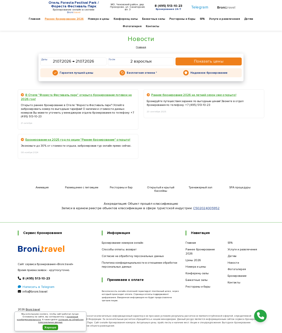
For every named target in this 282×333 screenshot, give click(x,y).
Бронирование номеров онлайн (122, 243)
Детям (248, 18)
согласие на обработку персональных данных (61, 321)
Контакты (152, 26)
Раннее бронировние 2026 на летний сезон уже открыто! (191, 95)
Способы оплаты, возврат (119, 249)
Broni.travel (33, 309)
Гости (112, 59)
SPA (202, 18)
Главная (34, 18)
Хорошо (50, 327)
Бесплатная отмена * (142, 73)
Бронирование (237, 276)
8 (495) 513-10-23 (168, 6)
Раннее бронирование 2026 (64, 18)
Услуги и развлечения (224, 18)
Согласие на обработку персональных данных (133, 256)
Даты (44, 59)
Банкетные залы (153, 18)
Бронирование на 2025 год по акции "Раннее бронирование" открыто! (75, 140)
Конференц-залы (126, 18)
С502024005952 (206, 208)
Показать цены (209, 61)
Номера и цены (98, 18)
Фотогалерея (132, 26)
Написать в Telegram (36, 287)
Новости (233, 263)
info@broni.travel (32, 291)
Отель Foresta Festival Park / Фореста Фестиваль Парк (74, 4)
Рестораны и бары (182, 18)
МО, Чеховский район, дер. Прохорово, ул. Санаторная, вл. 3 (127, 7)
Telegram (199, 7)
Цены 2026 (193, 260)
